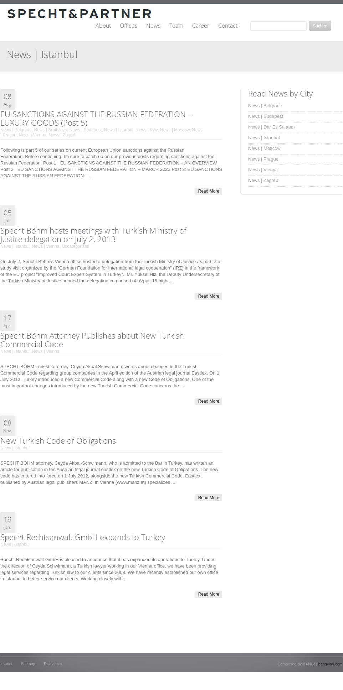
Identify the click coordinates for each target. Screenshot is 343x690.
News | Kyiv (146, 129)
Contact (227, 26)
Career (200, 26)
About (103, 26)
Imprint (6, 664)
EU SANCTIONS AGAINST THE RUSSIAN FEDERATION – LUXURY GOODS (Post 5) (96, 118)
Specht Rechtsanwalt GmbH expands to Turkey (82, 537)
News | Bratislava (50, 129)
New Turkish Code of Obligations (58, 440)
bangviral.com (330, 664)
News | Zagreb (62, 134)
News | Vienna (32, 134)
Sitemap (28, 664)
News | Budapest (86, 129)
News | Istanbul (118, 129)
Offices (128, 26)
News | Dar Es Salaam (271, 127)
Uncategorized (75, 246)
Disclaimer (53, 664)
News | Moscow (175, 129)
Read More (208, 191)
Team (176, 26)
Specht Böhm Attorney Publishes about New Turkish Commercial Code (92, 339)
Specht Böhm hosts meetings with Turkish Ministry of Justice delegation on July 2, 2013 (93, 234)
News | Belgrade (16, 129)
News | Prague (263, 159)
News (153, 26)
